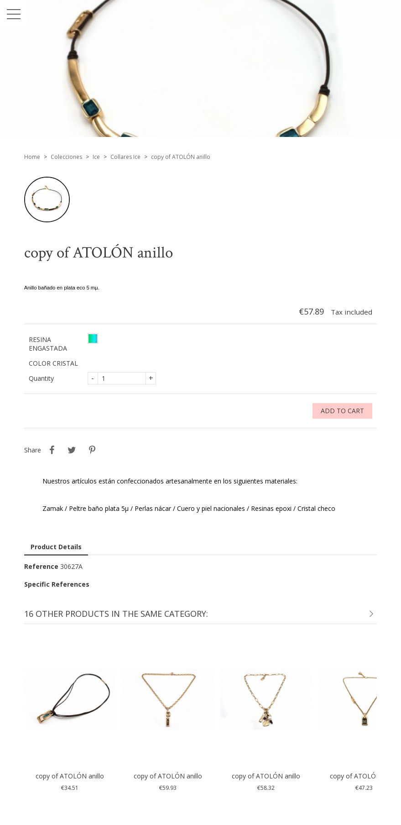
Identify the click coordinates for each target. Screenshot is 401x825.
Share (52, 450)
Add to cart (342, 410)
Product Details (56, 546)
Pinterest (92, 450)
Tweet (72, 450)
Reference (41, 566)
